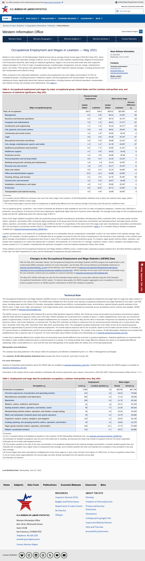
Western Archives (100, 39)
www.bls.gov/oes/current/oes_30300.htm (30, 229)
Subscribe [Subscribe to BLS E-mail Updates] (140, 6)
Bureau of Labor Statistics (13, 25)
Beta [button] (98, 18)
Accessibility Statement (97, 531)
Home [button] (6, 18)
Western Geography (42, 39)
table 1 (97, 226)
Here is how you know (52, 2)
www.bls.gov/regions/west (119, 73)
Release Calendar (128, 6)
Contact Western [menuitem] (129, 39)
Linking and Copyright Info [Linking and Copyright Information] (98, 518)
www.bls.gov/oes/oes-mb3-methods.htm (92, 273)
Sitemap (90, 497)
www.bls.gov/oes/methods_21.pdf (33, 268)
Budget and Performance (67, 501)
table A (53, 83)
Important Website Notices (99, 522)
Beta (103, 484)
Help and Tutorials (94, 527)
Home (6, 484)
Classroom (90, 484)
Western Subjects (72, 39)
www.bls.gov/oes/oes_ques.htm (76, 365)
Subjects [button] (17, 18)
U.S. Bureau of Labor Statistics (28, 9)
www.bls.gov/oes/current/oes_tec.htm (112, 333)
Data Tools (33, 484)
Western (51, 25)
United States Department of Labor (129, 2)
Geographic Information (36, 25)
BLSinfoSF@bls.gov (117, 71)
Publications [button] (47, 18)
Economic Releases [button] (67, 18)
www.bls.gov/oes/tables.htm (30, 310)
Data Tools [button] (31, 18)
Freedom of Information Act (99, 501)
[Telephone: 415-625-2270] (34, 535)
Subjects (18, 484)
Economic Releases (71, 484)
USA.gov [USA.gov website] (59, 514)
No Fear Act (60, 510)
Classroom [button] (86, 18)
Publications (50, 484)
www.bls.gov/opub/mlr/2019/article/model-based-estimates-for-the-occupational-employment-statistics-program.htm (69, 269)
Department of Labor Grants (68, 506)
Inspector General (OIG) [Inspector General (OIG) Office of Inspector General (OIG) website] (66, 497)
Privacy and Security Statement (95, 508)
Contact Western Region (27, 544)
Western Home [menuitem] (15, 39)
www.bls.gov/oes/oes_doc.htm (14, 368)
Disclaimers (91, 513)
